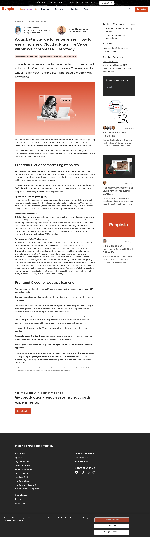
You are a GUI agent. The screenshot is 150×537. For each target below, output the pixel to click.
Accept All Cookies (111, 532)
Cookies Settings (112, 520)
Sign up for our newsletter (119, 79)
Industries (74, 9)
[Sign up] (130, 87)
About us (88, 9)
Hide (133, 24)
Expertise (46, 9)
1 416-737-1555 (81, 461)
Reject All (112, 526)
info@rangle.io (81, 457)
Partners (60, 9)
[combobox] (129, 9)
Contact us (141, 9)
